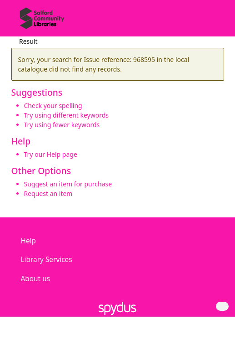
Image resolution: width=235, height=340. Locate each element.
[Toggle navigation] (214, 21)
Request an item (48, 193)
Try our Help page (50, 154)
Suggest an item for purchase (68, 184)
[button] (203, 21)
